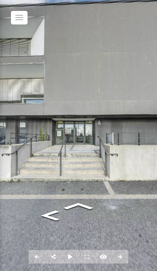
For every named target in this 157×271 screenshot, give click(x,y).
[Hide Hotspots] (103, 256)
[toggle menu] (19, 17)
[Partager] (53, 256)
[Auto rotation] (70, 256)
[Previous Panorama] (37, 256)
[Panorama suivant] (120, 256)
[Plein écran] (86, 256)
